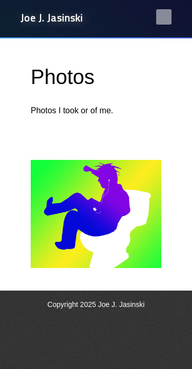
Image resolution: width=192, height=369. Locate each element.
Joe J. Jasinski (51, 18)
